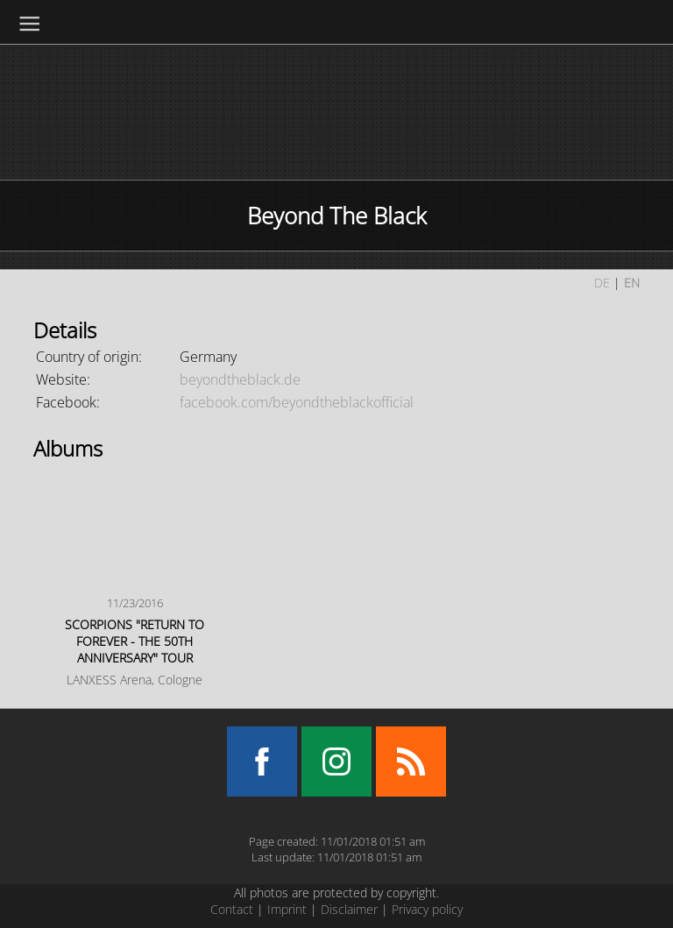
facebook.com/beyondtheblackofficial (297, 402)
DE (602, 282)
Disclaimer (349, 909)
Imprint (287, 909)
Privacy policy (427, 909)
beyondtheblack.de (240, 379)
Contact (231, 909)
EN (632, 282)
